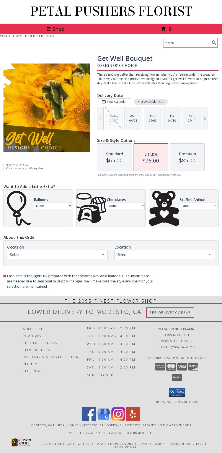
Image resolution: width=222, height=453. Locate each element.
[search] (214, 42)
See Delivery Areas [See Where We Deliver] (170, 312)
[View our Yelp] (133, 420)
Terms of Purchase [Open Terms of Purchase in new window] (186, 443)
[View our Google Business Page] (104, 420)
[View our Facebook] (89, 420)
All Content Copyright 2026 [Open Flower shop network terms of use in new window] (68, 443)
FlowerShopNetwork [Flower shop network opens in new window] (114, 443)
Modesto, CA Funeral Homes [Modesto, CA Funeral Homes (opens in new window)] (55, 425)
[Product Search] (186, 42)
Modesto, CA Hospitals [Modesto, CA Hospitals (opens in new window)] (102, 425)
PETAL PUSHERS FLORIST (111, 11)
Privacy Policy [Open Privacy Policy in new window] (151, 443)
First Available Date (150, 102)
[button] (177, 392)
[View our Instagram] (118, 420)
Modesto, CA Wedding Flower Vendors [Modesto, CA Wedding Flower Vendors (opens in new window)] (158, 425)
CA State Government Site (131, 433)
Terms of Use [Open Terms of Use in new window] (125, 446)
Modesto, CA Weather (87, 433)
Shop (55, 28)
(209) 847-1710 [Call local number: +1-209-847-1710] (183, 347)
